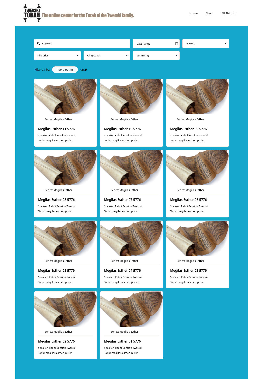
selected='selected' (156, 55)
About (209, 13)
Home (193, 13)
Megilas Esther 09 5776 (188, 129)
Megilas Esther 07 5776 (122, 199)
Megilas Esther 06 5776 (188, 199)
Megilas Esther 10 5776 (122, 129)
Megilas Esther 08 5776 (56, 199)
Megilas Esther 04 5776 (122, 270)
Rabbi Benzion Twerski (62, 135)
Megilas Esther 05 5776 (56, 270)
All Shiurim (229, 13)
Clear (83, 70)
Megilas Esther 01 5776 (122, 341)
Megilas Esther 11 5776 (56, 129)
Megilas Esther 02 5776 (56, 341)
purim (68, 140)
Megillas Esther (62, 119)
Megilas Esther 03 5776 (188, 270)
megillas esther (55, 140)
